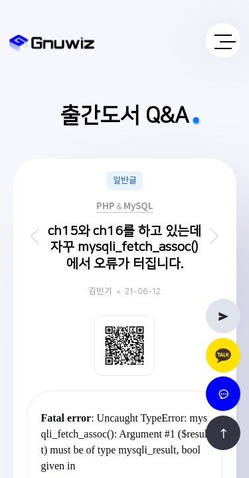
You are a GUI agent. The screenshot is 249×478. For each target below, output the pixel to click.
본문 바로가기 (0, 0)
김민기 (100, 292)
